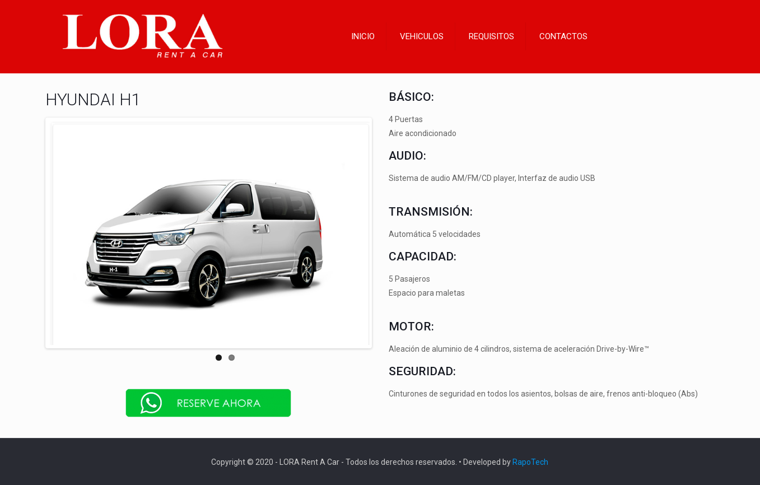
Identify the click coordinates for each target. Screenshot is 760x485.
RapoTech (530, 460)
